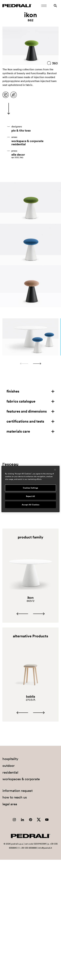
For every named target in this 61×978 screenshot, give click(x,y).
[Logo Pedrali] (17, 5)
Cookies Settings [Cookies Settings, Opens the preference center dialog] (30, 488)
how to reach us (14, 797)
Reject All (30, 496)
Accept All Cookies (30, 505)
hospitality (10, 759)
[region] (30, 489)
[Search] (55, 5)
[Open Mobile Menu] (44, 5)
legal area (9, 804)
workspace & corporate (27, 141)
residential (18, 144)
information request (17, 790)
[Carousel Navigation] (30, 364)
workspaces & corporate (21, 779)
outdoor (8, 765)
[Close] (55, 469)
